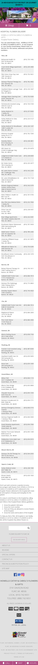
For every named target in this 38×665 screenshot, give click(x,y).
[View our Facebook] (15, 575)
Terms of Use (19, 657)
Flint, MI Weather (8, 650)
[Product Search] (19, 528)
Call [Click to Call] (6, 663)
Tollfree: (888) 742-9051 (19, 598)
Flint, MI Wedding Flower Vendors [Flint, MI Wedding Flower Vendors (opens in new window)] (19, 646)
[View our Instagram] (22, 575)
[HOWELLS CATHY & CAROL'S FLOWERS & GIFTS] (19, 18)
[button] (19, 621)
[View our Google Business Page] (19, 575)
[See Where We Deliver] (19, 540)
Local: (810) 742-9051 (19, 594)
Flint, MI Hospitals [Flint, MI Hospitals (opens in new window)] (28, 643)
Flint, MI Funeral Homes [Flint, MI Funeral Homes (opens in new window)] (9, 643)
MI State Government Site (26, 650)
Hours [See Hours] (32, 663)
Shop (9, 25)
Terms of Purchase (25, 653)
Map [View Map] (19, 663)
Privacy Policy (10, 653)
